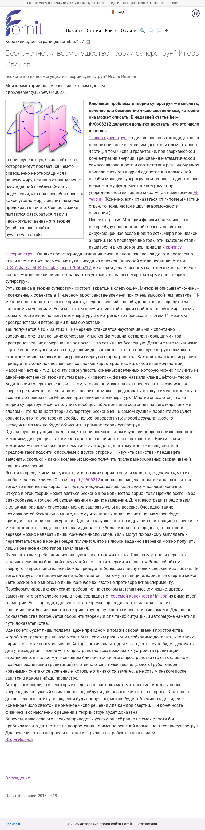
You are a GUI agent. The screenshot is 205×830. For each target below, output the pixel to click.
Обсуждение (17, 778)
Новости (74, 31)
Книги (111, 31)
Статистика (147, 824)
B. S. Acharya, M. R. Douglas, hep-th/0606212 (48, 267)
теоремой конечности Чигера (138, 596)
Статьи (94, 31)
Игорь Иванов (19, 739)
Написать (13, 824)
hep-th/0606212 (85, 479)
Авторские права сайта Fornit (106, 824)
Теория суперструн (108, 137)
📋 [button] (88, 42)
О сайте (128, 31)
